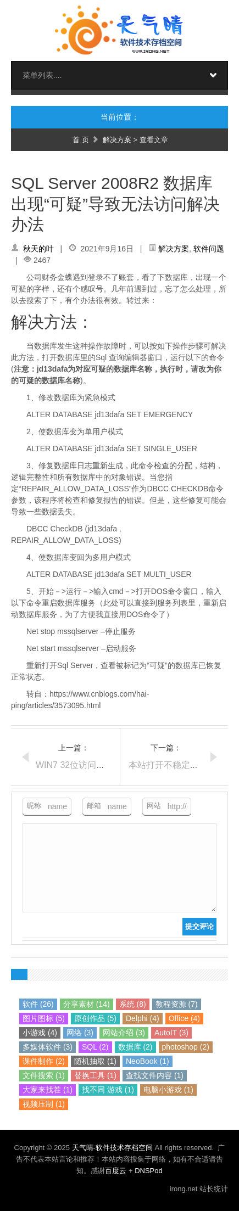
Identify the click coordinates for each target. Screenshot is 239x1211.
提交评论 (199, 926)
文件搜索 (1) (44, 1075)
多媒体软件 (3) (48, 1046)
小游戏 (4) (40, 1032)
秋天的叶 (38, 248)
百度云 (115, 1171)
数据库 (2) (135, 1046)
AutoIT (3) (171, 1032)
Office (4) (184, 1018)
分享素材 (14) (86, 1004)
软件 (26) (38, 1004)
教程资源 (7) (176, 1004)
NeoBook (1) (147, 1061)
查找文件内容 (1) (155, 1075)
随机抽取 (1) (95, 1061)
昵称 (34, 805)
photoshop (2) (185, 1046)
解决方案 (117, 140)
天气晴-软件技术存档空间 (113, 1147)
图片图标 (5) (44, 1018)
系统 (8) (132, 1004)
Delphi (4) (142, 1018)
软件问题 (208, 248)
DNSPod (149, 1171)
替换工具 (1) (95, 1075)
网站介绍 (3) (124, 1032)
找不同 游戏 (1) (108, 1089)
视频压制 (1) (44, 1104)
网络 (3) (79, 1032)
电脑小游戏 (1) (168, 1089)
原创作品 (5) (95, 1018)
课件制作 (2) (44, 1061)
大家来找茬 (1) (48, 1089)
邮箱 (94, 805)
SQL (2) (95, 1046)
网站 (154, 805)
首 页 (81, 140)
